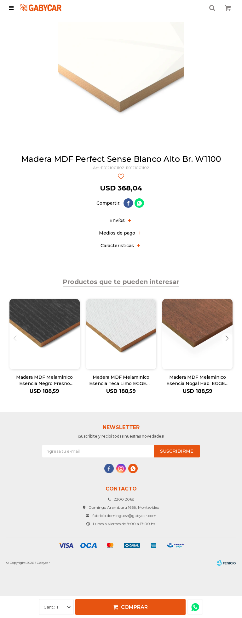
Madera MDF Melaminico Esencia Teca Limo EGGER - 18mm (121, 380)
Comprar (134, 607)
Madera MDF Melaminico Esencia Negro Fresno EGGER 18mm (44, 380)
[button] (227, 338)
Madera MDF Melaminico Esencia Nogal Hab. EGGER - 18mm (197, 380)
